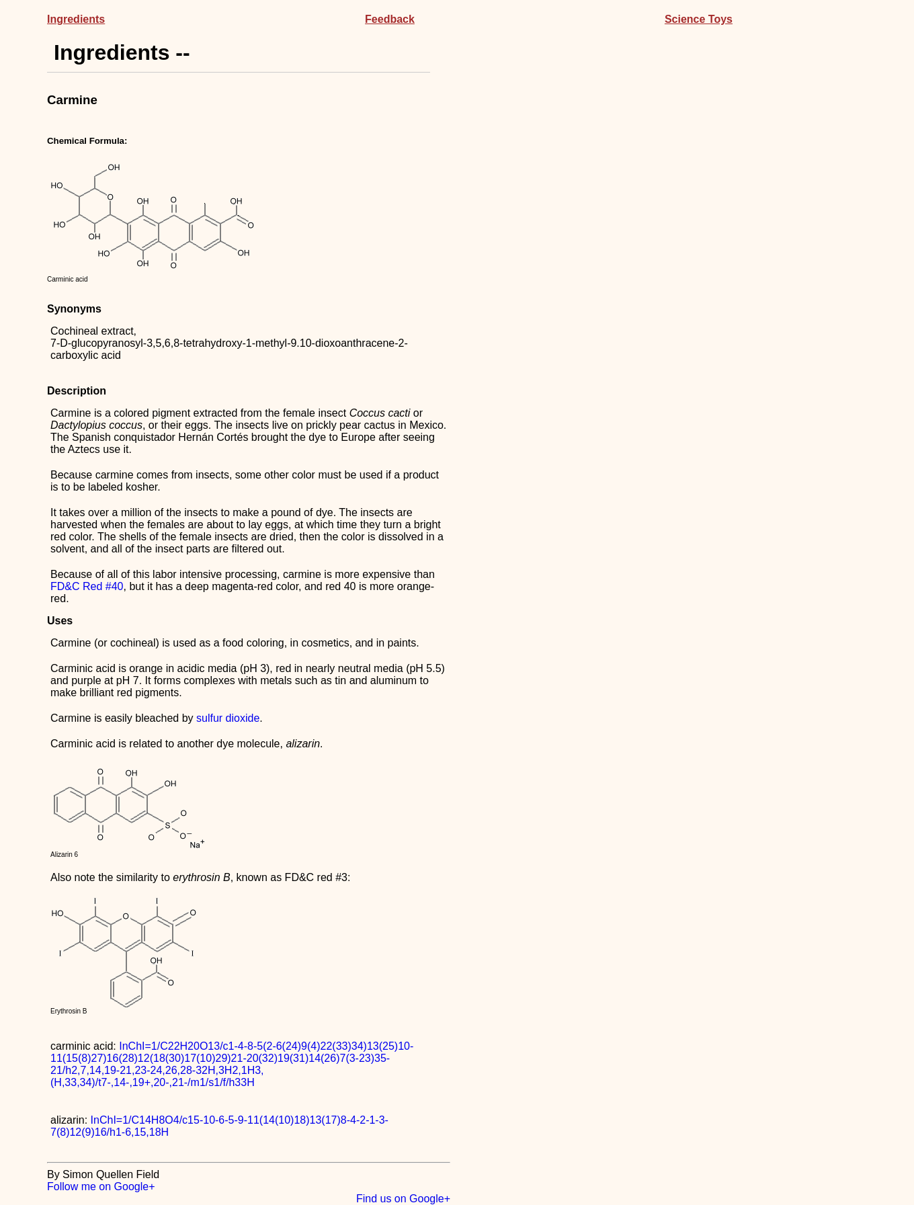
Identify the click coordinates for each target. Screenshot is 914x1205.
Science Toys (699, 19)
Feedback (390, 19)
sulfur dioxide (227, 718)
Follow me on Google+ (101, 1186)
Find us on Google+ (403, 1198)
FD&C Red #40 (87, 586)
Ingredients (76, 19)
